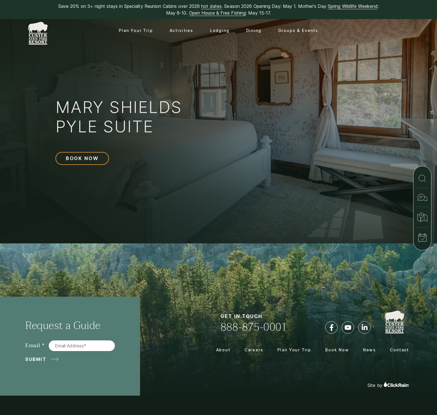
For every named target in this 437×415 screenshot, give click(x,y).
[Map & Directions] (422, 217)
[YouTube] (348, 327)
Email (32, 346)
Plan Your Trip (136, 30)
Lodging (219, 30)
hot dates (211, 6)
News (369, 349)
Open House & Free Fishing (217, 13)
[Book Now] (422, 237)
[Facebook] (331, 327)
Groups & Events (298, 30)
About (223, 349)
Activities (181, 30)
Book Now (82, 158)
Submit (36, 359)
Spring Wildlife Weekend (353, 6)
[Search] (422, 178)
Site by (388, 384)
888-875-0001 (253, 327)
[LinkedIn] (364, 327)
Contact (399, 349)
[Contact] (422, 197)
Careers (254, 349)
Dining (253, 30)
